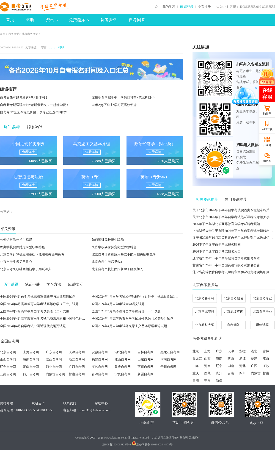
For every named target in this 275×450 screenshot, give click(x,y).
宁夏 (207, 380)
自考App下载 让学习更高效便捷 (114, 105)
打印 (60, 47)
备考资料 (108, 19)
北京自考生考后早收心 (16, 262)
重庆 (195, 373)
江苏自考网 (100, 367)
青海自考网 (100, 374)
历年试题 (262, 325)
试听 (30, 19)
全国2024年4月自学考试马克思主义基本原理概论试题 (129, 326)
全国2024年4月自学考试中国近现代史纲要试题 (33, 326)
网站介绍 (6, 403)
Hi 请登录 (187, 6)
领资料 (267, 161)
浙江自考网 (77, 359)
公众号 (267, 145)
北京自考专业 (262, 298)
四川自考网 (31, 374)
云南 (231, 373)
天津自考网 (77, 352)
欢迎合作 (38, 403)
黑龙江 (197, 358)
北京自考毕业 (262, 311)
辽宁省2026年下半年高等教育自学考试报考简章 (226, 258)
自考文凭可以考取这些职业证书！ (24, 97)
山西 (207, 358)
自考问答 (137, 19)
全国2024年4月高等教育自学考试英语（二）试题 (34, 311)
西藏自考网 (146, 367)
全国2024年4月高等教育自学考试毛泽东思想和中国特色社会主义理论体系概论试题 (58, 318)
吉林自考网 (146, 352)
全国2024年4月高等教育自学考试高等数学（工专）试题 (39, 304)
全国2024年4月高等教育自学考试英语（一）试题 (126, 311)
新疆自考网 (146, 374)
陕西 (231, 358)
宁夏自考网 (123, 374)
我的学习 (168, 6)
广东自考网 (54, 352)
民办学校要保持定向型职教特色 (22, 247)
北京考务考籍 (30, 34)
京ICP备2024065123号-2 (116, 444)
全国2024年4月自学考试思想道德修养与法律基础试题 (37, 296)
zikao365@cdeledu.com (94, 410)
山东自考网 (146, 359)
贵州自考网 (168, 367)
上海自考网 (31, 352)
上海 (207, 351)
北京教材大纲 (204, 325)
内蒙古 (256, 373)
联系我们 (69, 403)
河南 (207, 366)
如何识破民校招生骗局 (16, 240)
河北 (242, 366)
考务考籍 (13, 34)
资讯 (52, 19)
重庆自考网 (123, 367)
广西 (254, 366)
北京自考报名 (233, 298)
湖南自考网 (31, 367)
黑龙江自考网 (170, 352)
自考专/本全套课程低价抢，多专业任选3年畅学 (33, 112)
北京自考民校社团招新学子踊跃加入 (25, 269)
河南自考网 (168, 359)
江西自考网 (123, 359)
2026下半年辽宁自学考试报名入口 (216, 251)
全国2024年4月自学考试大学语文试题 (118, 304)
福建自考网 (100, 359)
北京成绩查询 (233, 311)
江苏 (266, 366)
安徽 (242, 351)
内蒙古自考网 (55, 374)
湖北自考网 (123, 352)
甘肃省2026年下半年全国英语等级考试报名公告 (226, 265)
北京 (195, 351)
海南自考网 (31, 359)
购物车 (267, 113)
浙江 (242, 358)
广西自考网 (77, 367)
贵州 (219, 373)
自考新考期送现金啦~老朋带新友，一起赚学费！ (34, 105)
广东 (219, 351)
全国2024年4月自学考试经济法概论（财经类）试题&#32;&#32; (136, 296)
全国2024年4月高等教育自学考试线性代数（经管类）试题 (132, 318)
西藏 (207, 373)
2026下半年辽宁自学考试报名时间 (216, 244)
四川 (242, 373)
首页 (10, 19)
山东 (195, 366)
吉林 (266, 351)
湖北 (254, 351)
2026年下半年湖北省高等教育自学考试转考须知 (226, 224)
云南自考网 (8, 374)
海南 (219, 358)
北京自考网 (8, 352)
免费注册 (204, 6)
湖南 (231, 366)
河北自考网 (54, 367)
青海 (195, 380)
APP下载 (267, 129)
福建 (254, 358)
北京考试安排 (204, 311)
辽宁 (219, 366)
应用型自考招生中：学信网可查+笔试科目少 (123, 97)
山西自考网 (8, 359)
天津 (231, 351)
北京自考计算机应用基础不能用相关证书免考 (32, 254)
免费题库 (79, 19)
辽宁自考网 (8, 367)
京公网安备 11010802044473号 (152, 444)
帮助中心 (101, 403)
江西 (266, 358)
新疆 (219, 380)
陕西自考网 (54, 359)
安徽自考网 (100, 352)
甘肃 (266, 373)
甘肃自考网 (77, 374)
